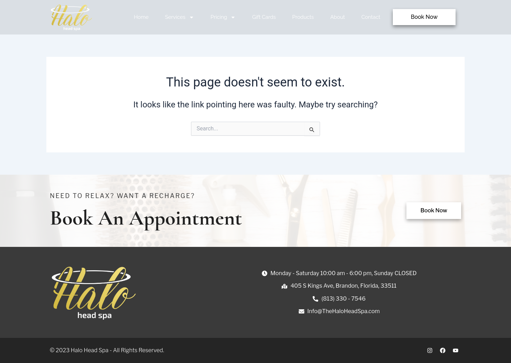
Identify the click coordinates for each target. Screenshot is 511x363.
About (337, 17)
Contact (370, 17)
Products (303, 17)
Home (141, 17)
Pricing (223, 17)
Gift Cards (264, 17)
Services (179, 17)
